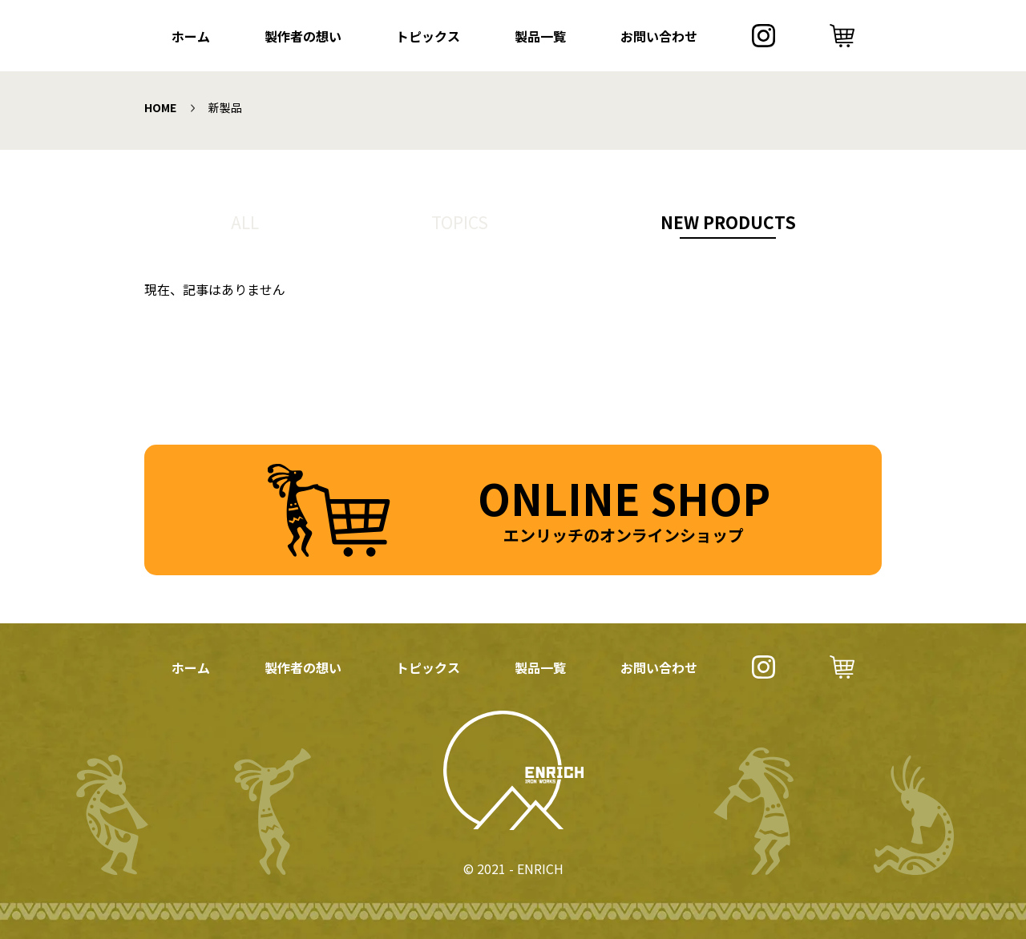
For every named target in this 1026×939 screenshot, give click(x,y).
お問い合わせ (658, 36)
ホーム (191, 36)
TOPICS (459, 222)
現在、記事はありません (214, 289)
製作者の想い (303, 36)
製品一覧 (540, 36)
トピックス (428, 36)
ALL (245, 222)
